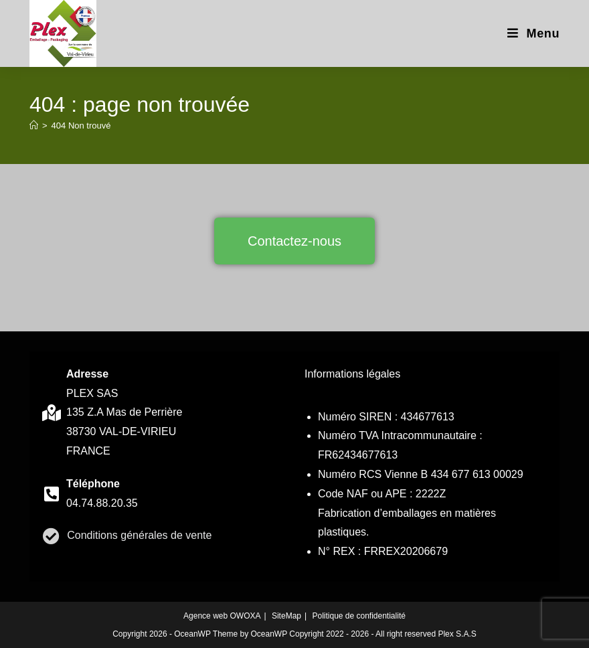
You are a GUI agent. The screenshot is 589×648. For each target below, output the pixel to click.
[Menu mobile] (533, 33)
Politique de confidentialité (358, 616)
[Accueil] (33, 125)
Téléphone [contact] (93, 483)
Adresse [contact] (87, 374)
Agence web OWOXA (221, 616)
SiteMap (286, 616)
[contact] (51, 412)
